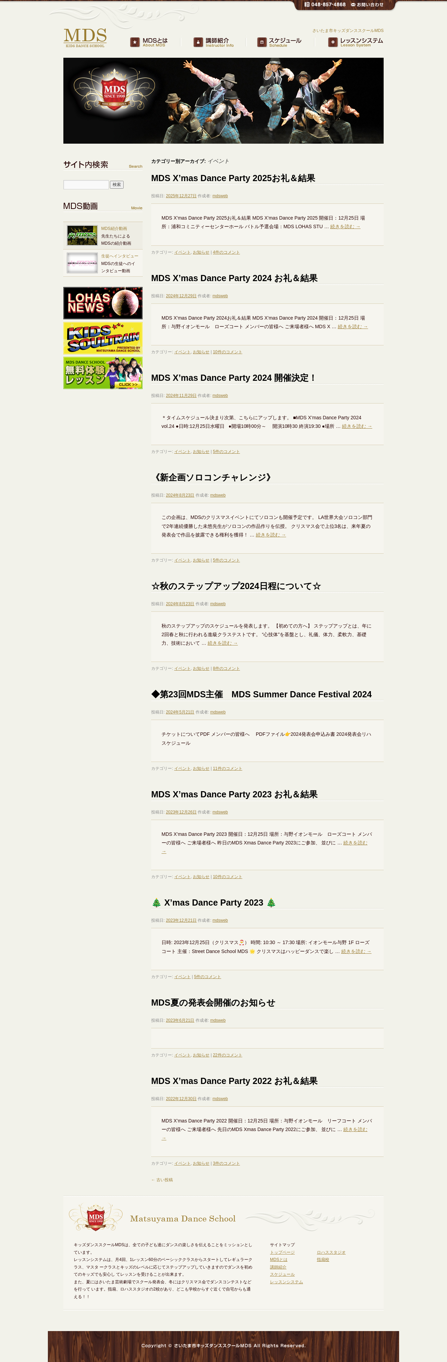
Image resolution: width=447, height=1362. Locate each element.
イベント (182, 252)
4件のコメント (226, 252)
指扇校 (323, 1259)
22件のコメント (227, 1055)
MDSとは (161, 42)
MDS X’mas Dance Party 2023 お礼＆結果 (234, 794)
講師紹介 (225, 42)
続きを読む (345, 226)
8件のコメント (226, 668)
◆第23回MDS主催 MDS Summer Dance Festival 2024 (261, 694)
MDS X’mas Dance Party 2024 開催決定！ (234, 378)
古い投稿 (162, 1179)
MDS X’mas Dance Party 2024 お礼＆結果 (234, 278)
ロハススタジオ (331, 1252)
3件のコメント (226, 1163)
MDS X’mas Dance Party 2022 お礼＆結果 (234, 1081)
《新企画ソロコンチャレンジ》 (213, 477)
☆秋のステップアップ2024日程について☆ (236, 586)
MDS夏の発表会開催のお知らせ (213, 1002)
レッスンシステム (351, 42)
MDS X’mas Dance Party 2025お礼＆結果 (233, 178)
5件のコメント (226, 451)
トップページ (282, 1252)
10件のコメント (227, 352)
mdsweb (220, 195)
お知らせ (201, 252)
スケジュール (288, 42)
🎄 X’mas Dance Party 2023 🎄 (214, 902)
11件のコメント (227, 768)
